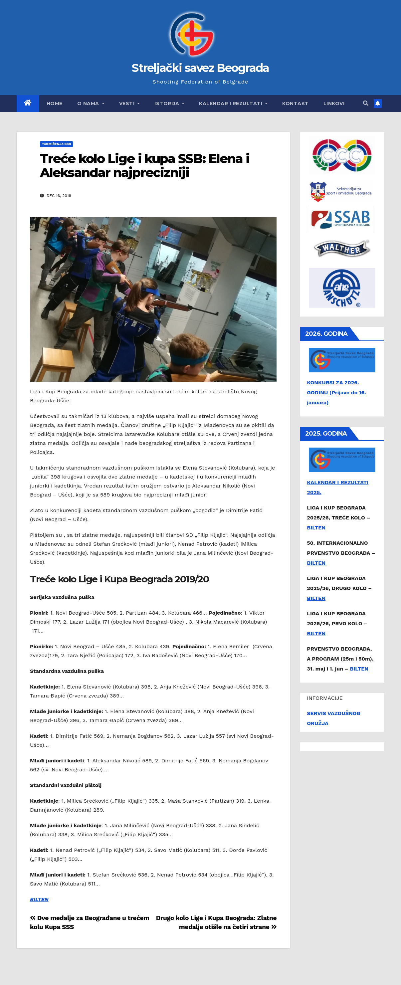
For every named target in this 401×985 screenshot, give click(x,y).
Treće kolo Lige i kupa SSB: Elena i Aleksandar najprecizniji (145, 165)
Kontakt (295, 103)
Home (55, 103)
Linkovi (334, 103)
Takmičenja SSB (56, 144)
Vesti (129, 103)
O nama (90, 103)
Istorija (169, 103)
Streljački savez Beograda (200, 68)
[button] (365, 103)
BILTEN (39, 899)
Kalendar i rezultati (233, 103)
